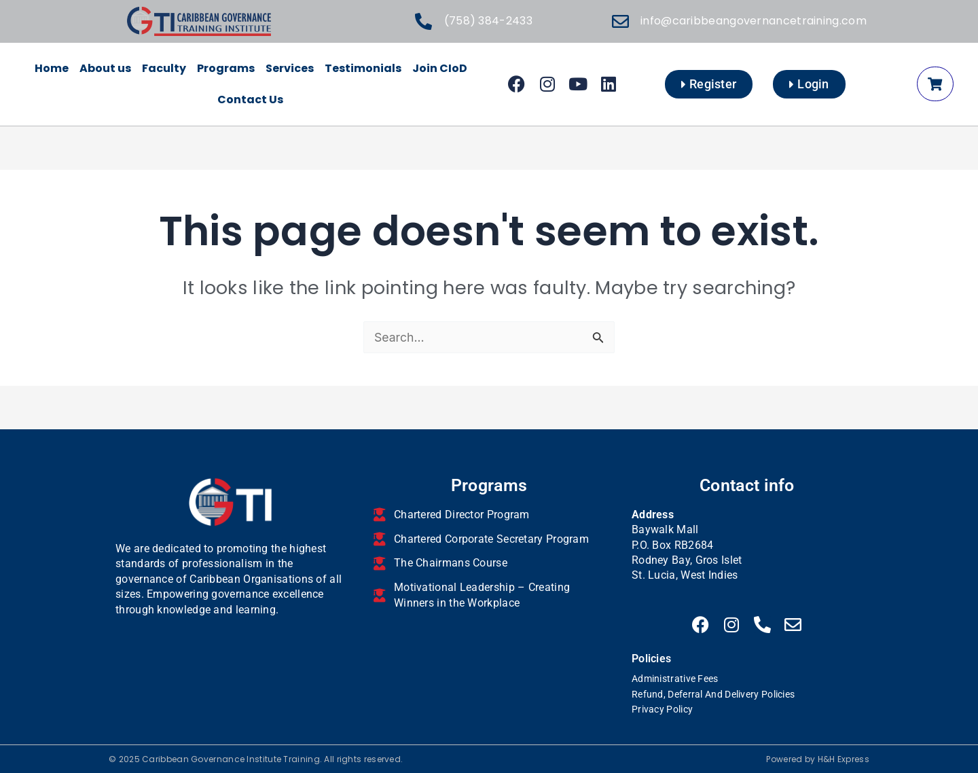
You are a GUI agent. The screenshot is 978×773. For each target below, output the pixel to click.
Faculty (164, 68)
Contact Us (250, 99)
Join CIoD (439, 68)
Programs (226, 68)
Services (290, 68)
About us (105, 68)
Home (52, 68)
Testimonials (363, 68)
